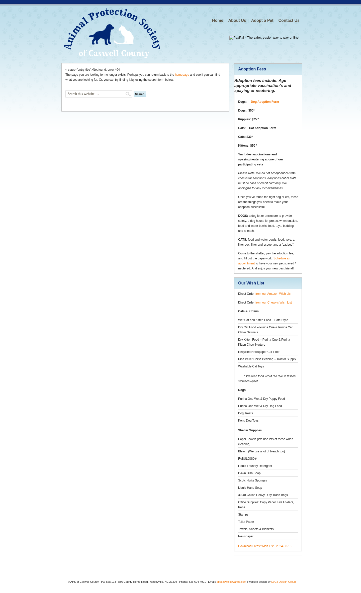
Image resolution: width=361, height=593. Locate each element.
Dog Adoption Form (265, 102)
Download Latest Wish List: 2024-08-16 (265, 546)
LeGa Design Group (283, 581)
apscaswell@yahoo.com (231, 581)
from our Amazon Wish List (273, 293)
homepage (182, 74)
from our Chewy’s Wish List (273, 302)
